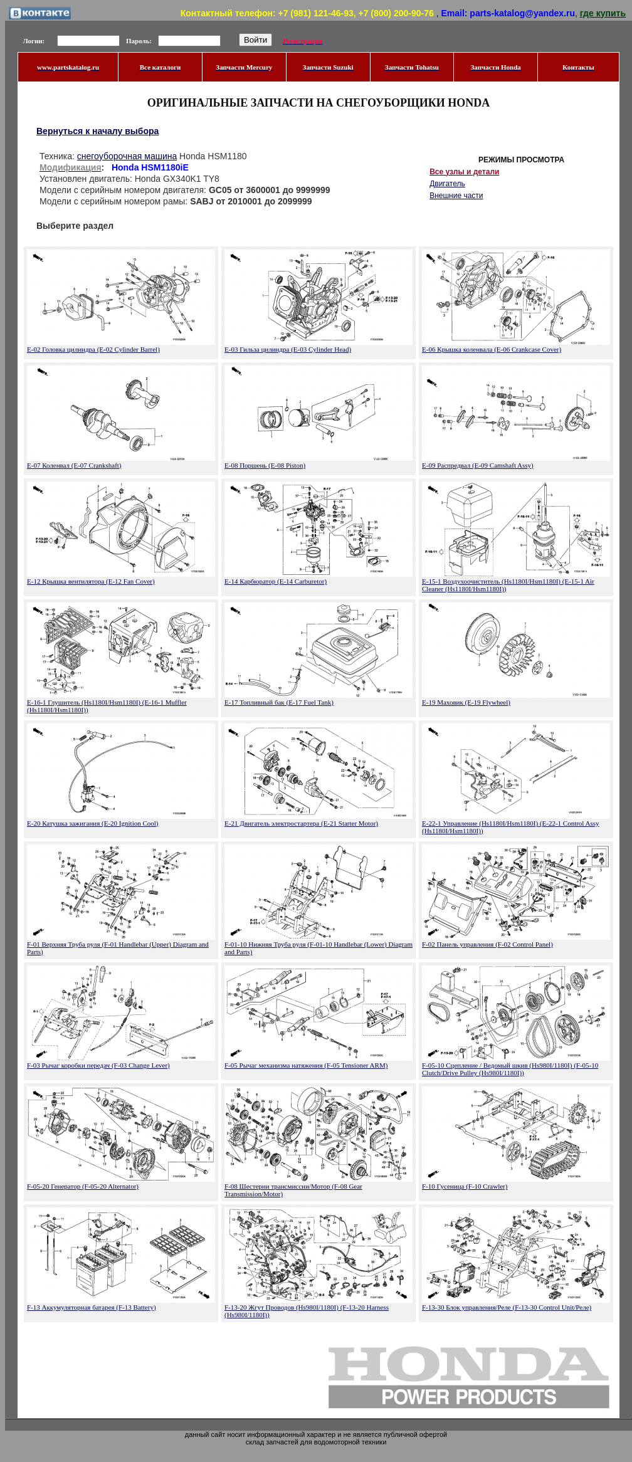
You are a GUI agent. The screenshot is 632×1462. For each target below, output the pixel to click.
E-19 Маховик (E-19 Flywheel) (466, 702)
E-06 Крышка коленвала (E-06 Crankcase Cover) (491, 349)
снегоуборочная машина (127, 156)
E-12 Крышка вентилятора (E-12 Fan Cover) (91, 581)
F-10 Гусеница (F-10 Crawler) (464, 1186)
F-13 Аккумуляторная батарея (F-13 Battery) (91, 1307)
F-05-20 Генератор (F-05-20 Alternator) (83, 1186)
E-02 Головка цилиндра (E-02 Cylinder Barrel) (93, 349)
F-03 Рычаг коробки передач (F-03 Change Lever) (98, 1065)
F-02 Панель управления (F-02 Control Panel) (487, 944)
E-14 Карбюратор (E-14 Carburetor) (275, 581)
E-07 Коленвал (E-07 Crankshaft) (74, 465)
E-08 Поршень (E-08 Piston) (264, 465)
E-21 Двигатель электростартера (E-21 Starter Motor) (301, 823)
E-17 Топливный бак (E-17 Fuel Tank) (279, 702)
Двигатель (447, 183)
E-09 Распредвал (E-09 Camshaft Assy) (478, 465)
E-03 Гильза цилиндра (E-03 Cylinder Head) (287, 349)
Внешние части (456, 195)
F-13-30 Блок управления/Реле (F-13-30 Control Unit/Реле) (506, 1307)
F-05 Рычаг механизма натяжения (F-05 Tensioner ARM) (305, 1065)
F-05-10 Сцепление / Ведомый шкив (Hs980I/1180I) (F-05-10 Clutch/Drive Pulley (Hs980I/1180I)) (510, 1068)
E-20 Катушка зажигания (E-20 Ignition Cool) (93, 823)
